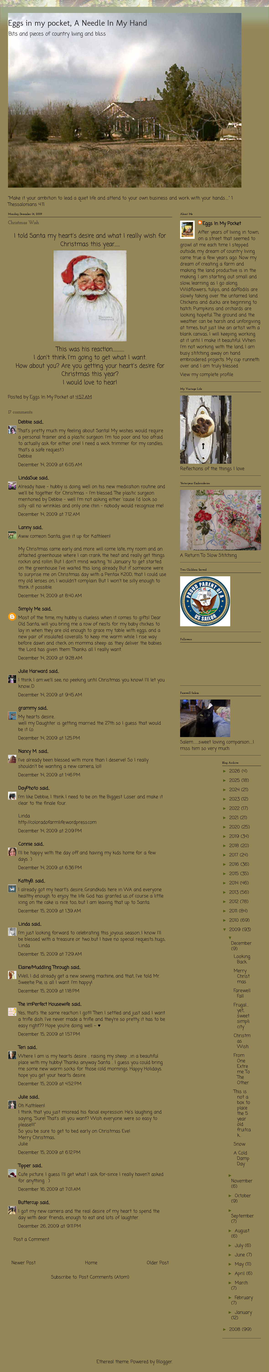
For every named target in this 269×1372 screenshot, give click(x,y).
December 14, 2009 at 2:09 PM (50, 831)
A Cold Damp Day (241, 1159)
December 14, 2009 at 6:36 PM (50, 867)
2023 (235, 799)
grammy (27, 708)
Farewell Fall (242, 993)
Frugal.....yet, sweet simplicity (242, 1016)
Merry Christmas (242, 976)
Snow (239, 1144)
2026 (235, 771)
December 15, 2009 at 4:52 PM (49, 1084)
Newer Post (23, 1262)
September (242, 1216)
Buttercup (28, 1202)
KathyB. (26, 881)
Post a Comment (31, 1239)
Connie (25, 844)
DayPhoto (28, 788)
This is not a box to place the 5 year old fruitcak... (242, 1113)
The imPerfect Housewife (44, 1004)
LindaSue (27, 478)
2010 (234, 920)
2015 (234, 873)
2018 (235, 845)
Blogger (164, 1361)
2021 (234, 817)
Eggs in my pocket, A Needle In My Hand (77, 23)
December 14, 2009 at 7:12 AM (49, 514)
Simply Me (29, 609)
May (240, 1264)
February (244, 1297)
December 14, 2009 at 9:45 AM (50, 695)
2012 (234, 901)
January (243, 1312)
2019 (235, 836)
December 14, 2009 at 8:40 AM (50, 595)
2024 (235, 789)
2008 (235, 1329)
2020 (235, 827)
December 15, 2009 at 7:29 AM (50, 954)
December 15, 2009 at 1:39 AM (49, 911)
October (243, 1195)
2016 (235, 864)
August (242, 1230)
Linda (24, 924)
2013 (234, 892)
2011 (234, 911)
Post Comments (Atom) (104, 1277)
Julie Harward (32, 671)
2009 (235, 929)
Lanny (24, 527)
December (241, 943)
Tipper (24, 1165)
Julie (23, 1097)
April (240, 1273)
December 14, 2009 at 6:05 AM (50, 464)
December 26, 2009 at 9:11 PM (49, 1226)
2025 (235, 780)
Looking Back (242, 959)
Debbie (25, 422)
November (242, 1181)
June (240, 1255)
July (240, 1245)
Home (91, 1262)
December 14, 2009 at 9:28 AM (50, 658)
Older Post (158, 1262)
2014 (234, 883)
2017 (234, 855)
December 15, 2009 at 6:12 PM (49, 1152)
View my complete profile (206, 374)
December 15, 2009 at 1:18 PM (48, 991)
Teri (22, 1047)
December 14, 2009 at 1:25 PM (49, 738)
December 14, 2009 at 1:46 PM (49, 775)
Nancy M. (27, 751)
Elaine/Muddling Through (43, 967)
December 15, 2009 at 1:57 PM (49, 1034)
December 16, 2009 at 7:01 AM (49, 1189)
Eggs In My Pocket (222, 224)
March (241, 1282)
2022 (235, 808)
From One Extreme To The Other (242, 1069)
